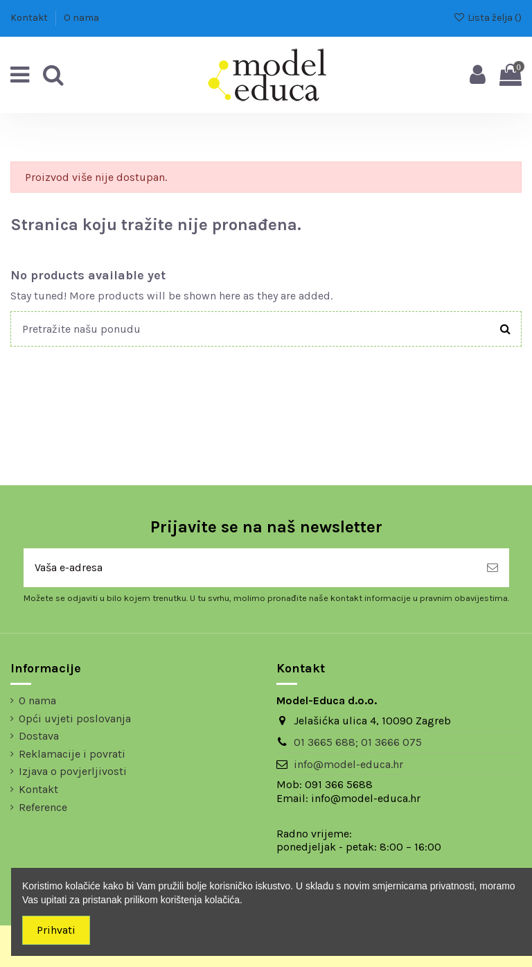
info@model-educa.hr (348, 764)
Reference (43, 807)
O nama (81, 18)
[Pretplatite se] (492, 567)
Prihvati (56, 929)
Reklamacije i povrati (72, 753)
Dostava (39, 735)
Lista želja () (487, 18)
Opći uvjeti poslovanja (75, 718)
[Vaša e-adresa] (250, 567)
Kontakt (30, 18)
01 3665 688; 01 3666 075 (358, 742)
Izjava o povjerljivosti (73, 771)
